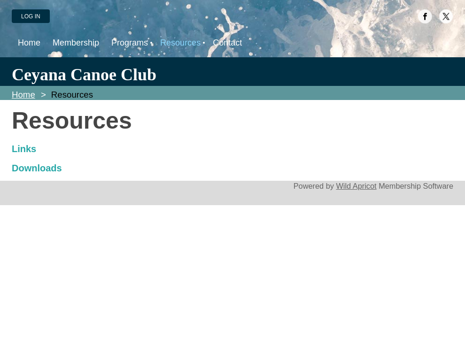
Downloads (37, 168)
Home (23, 95)
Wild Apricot (356, 186)
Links (24, 149)
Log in (30, 16)
